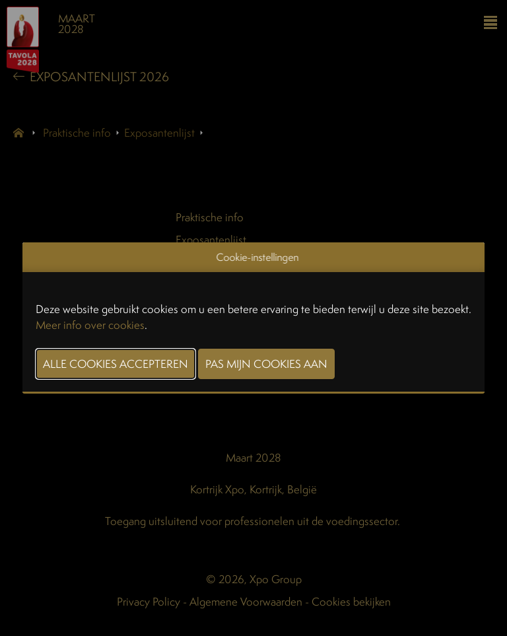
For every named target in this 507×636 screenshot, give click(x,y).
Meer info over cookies (90, 324)
